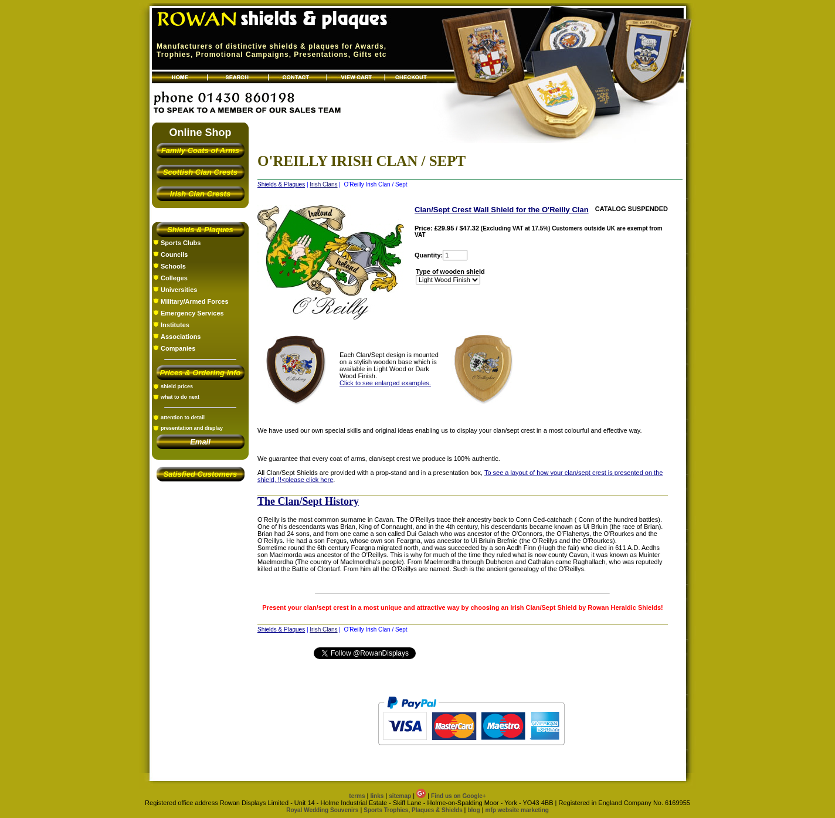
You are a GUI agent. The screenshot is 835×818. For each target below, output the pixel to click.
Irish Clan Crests (200, 193)
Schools (173, 266)
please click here (309, 479)
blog (473, 810)
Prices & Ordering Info (200, 372)
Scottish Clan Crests (200, 172)
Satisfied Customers (200, 474)
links (377, 796)
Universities (179, 289)
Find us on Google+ (458, 796)
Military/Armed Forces (195, 301)
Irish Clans (323, 184)
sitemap (400, 796)
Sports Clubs (181, 242)
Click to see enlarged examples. (385, 382)
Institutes (175, 324)
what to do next (180, 397)
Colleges (174, 277)
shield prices (177, 386)
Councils (174, 254)
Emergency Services (192, 313)
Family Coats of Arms (200, 150)
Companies (178, 348)
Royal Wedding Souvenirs (322, 810)
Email (200, 441)
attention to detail (183, 417)
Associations (181, 336)
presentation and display (192, 428)
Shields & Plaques (200, 229)
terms (357, 796)
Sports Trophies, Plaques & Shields (414, 810)
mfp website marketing (516, 810)
